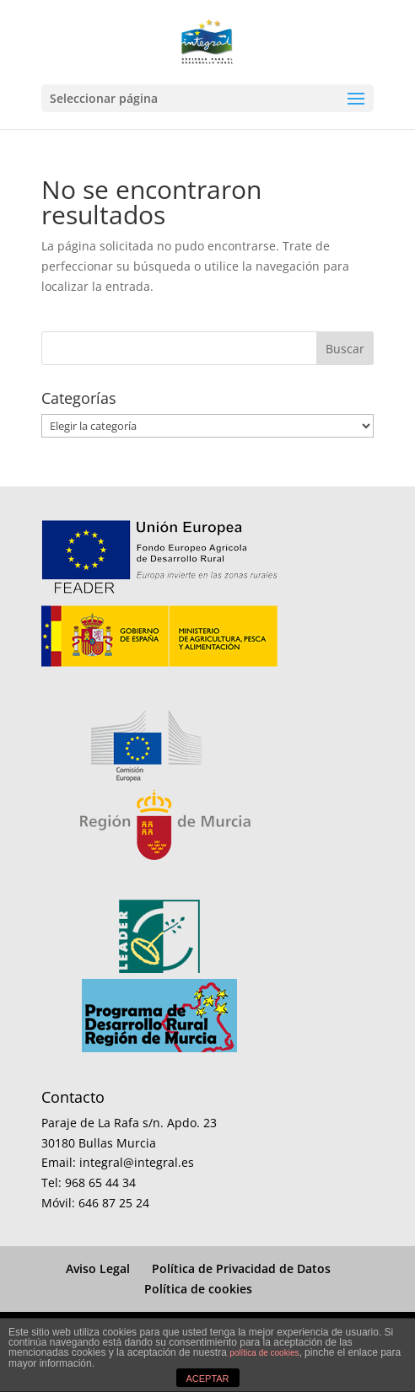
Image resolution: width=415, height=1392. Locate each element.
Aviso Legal (98, 1268)
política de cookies (264, 1352)
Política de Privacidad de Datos (241, 1268)
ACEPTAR (207, 1378)
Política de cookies (198, 1289)
